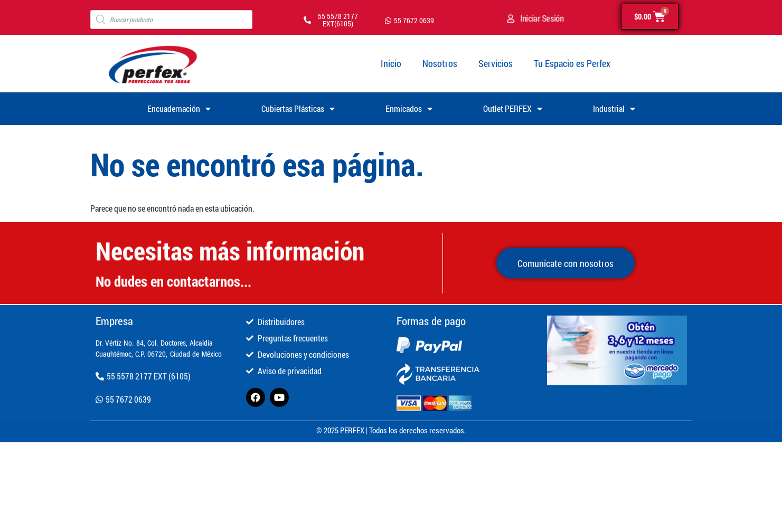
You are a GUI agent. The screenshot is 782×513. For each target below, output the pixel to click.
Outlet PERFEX (512, 108)
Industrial (614, 108)
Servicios (495, 63)
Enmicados (408, 108)
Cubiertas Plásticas (298, 108)
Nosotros (439, 63)
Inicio (391, 63)
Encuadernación (179, 108)
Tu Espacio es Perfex (572, 63)
